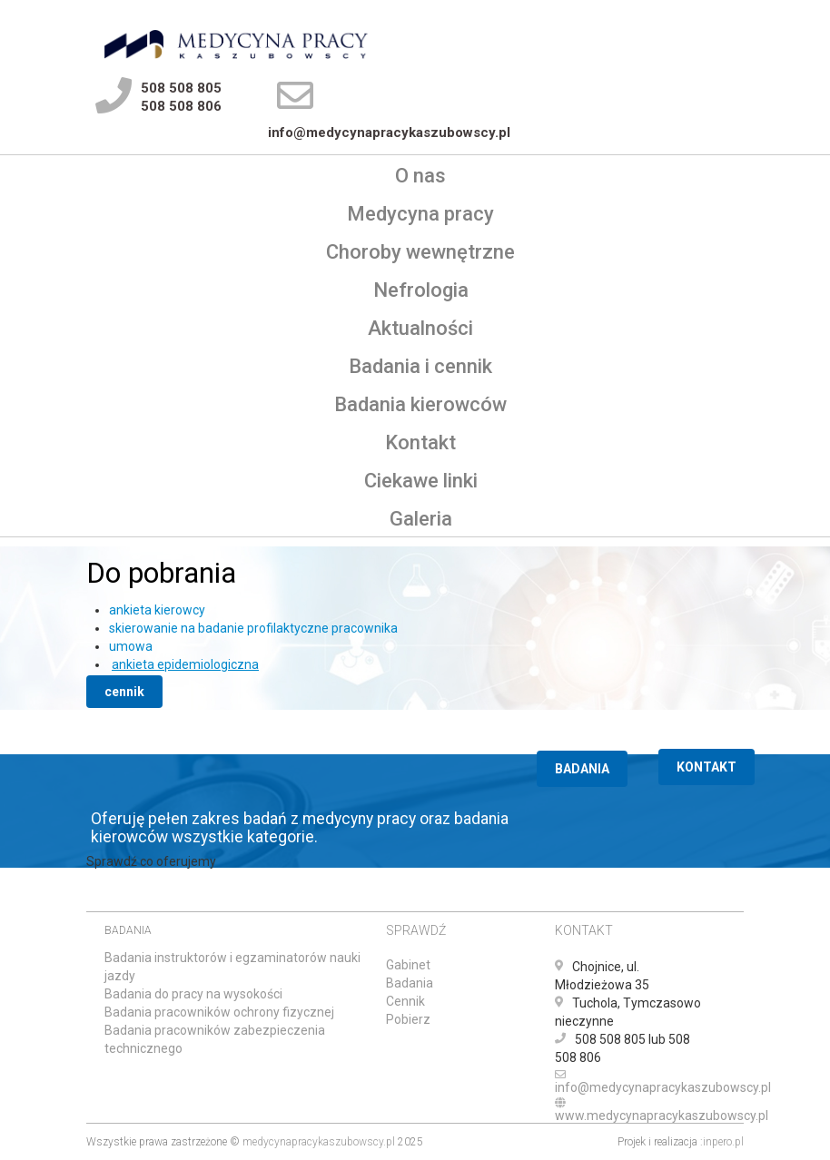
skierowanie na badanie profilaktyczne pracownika (253, 628)
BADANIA (582, 769)
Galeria (421, 518)
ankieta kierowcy (157, 610)
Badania (409, 983)
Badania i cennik (420, 366)
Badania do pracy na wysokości (193, 994)
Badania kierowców (420, 404)
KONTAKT (706, 767)
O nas (420, 175)
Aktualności (420, 328)
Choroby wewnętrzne (420, 252)
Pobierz (408, 1019)
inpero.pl (723, 1141)
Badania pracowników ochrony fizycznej (219, 1012)
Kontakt (420, 442)
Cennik (405, 1001)
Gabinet (408, 965)
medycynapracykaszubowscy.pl (318, 1141)
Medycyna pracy (420, 213)
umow (127, 646)
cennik (124, 691)
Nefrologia (421, 290)
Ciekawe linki (421, 480)
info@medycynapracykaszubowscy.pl (663, 1087)
